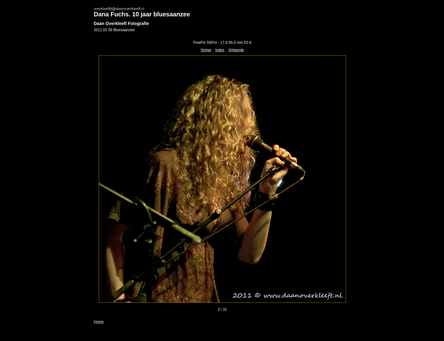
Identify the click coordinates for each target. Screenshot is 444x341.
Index (219, 50)
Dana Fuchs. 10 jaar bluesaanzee (142, 14)
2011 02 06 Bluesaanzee (114, 30)
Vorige (206, 50)
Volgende (236, 50)
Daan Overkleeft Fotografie (121, 23)
